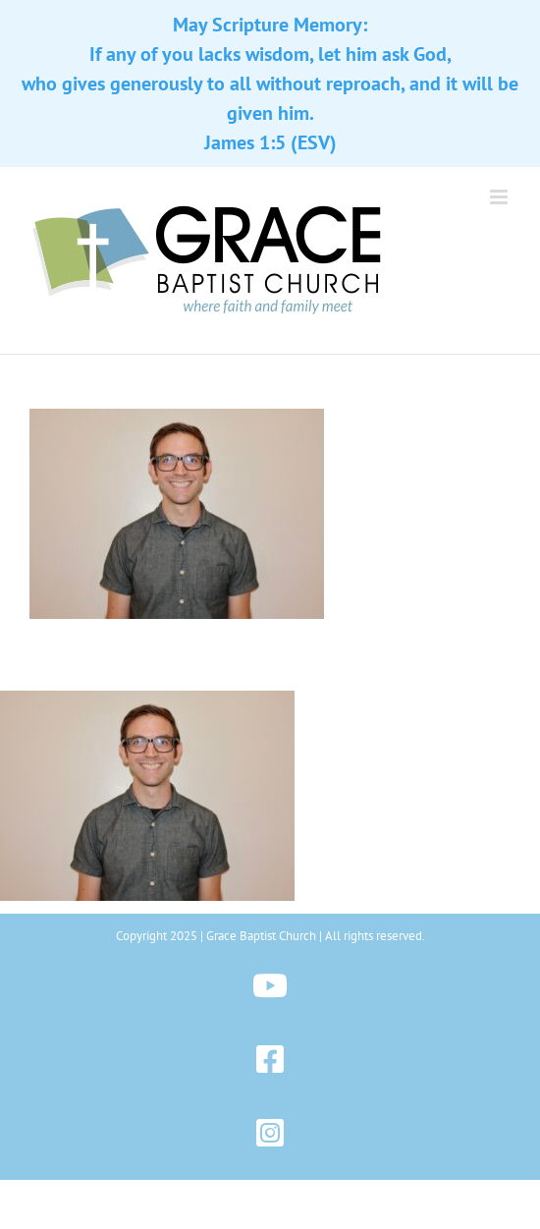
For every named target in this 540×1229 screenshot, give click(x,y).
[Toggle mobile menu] (500, 197)
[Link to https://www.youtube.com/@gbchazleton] (270, 986)
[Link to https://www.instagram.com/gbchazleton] (270, 1133)
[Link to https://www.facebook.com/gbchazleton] (270, 1060)
